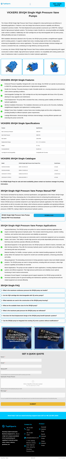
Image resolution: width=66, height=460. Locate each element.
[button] (30, 4)
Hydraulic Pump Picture (8, 376)
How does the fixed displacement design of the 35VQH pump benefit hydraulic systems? (30, 315)
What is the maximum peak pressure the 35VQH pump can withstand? (24, 310)
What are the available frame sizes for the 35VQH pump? (20, 305)
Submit (33, 404)
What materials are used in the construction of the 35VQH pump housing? (25, 300)
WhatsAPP (4, 369)
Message (4, 391)
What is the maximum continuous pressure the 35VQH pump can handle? (25, 290)
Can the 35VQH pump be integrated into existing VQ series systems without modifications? (30, 320)
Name (3, 357)
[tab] (33, 290)
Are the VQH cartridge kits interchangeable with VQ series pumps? (23, 295)
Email (3, 363)
